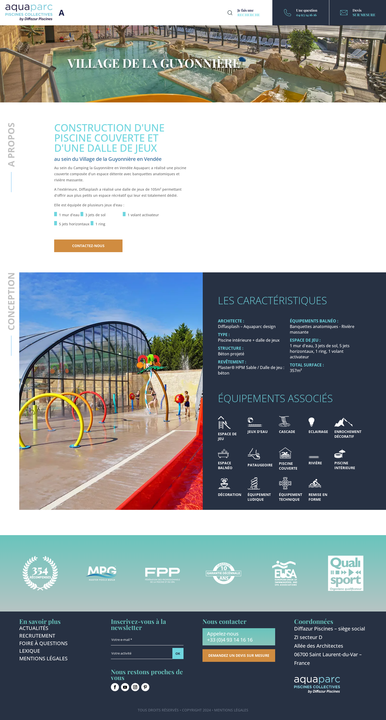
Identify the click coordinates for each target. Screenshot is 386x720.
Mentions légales (43, 659)
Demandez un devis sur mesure (238, 655)
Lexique (29, 651)
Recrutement (37, 636)
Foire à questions (43, 644)
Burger (61, 12)
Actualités (33, 628)
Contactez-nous (88, 245)
